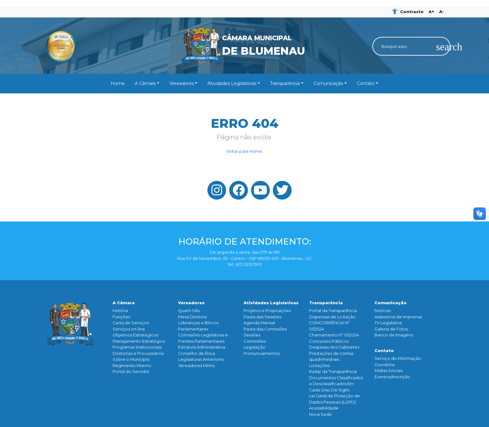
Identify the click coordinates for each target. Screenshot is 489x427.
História (120, 310)
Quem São (189, 310)
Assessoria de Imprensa (398, 316)
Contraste (412, 11)
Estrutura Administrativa (201, 347)
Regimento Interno (132, 365)
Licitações (319, 365)
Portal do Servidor (131, 371)
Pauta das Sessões (262, 316)
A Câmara (145, 83)
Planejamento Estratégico (139, 341)
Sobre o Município (131, 359)
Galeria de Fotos (391, 328)
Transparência (285, 83)
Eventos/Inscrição (392, 376)
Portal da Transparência (333, 310)
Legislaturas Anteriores (201, 359)
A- (441, 11)
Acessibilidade (323, 407)
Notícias (383, 310)
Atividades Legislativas (231, 83)
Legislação (254, 347)
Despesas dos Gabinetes (334, 347)
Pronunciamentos (262, 353)
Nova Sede (320, 414)
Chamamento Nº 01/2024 (334, 334)
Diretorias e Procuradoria (138, 353)
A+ (431, 11)
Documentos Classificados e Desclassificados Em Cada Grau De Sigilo (336, 383)
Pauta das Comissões (265, 328)
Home (118, 83)
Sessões (252, 334)
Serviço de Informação (398, 358)
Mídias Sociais (389, 370)
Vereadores (181, 83)
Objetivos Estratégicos (135, 334)
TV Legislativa (388, 322)
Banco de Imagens (394, 334)
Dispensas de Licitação (332, 316)
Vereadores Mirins (196, 365)
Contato (366, 83)
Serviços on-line (129, 328)
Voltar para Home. (244, 151)
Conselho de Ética (196, 353)
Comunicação (328, 83)
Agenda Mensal (259, 322)
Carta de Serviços (131, 322)
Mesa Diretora (192, 316)
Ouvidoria (385, 364)
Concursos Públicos (329, 341)
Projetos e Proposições (267, 310)
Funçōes (121, 316)
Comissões (255, 341)
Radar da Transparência (333, 371)
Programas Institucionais (137, 347)
